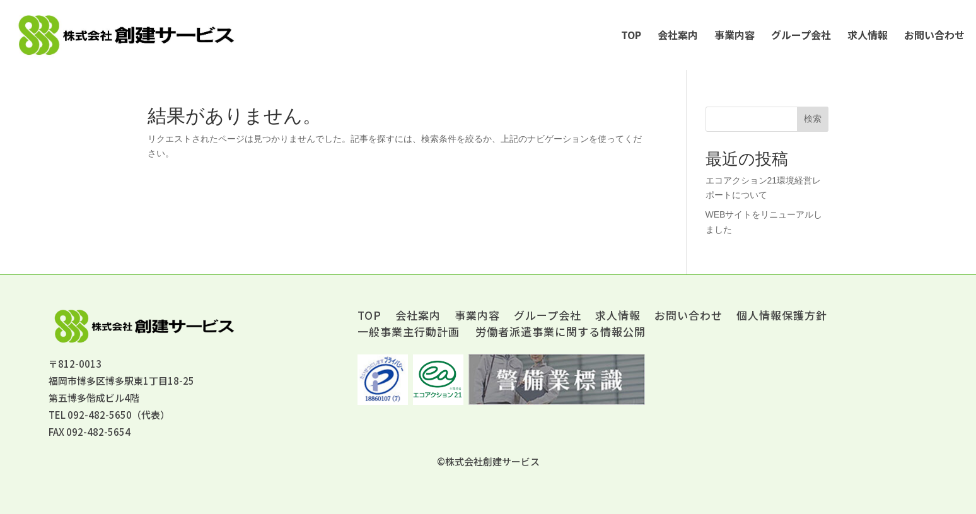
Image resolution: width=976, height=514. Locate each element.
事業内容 (734, 34)
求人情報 (867, 34)
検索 (813, 119)
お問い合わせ (934, 34)
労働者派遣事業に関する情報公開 (560, 331)
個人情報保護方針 (781, 317)
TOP (631, 34)
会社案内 (678, 34)
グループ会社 (801, 34)
